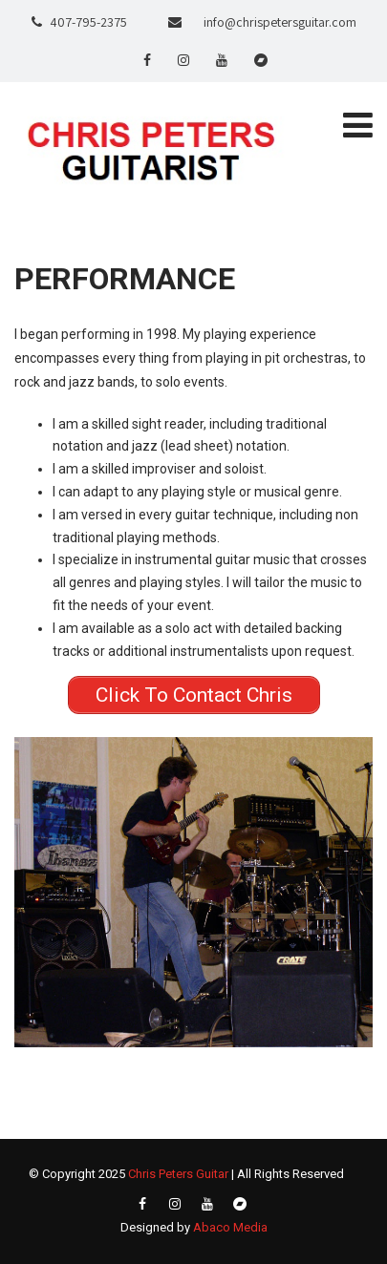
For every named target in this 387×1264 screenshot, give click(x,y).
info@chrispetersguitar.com (280, 22)
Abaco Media (230, 1227)
